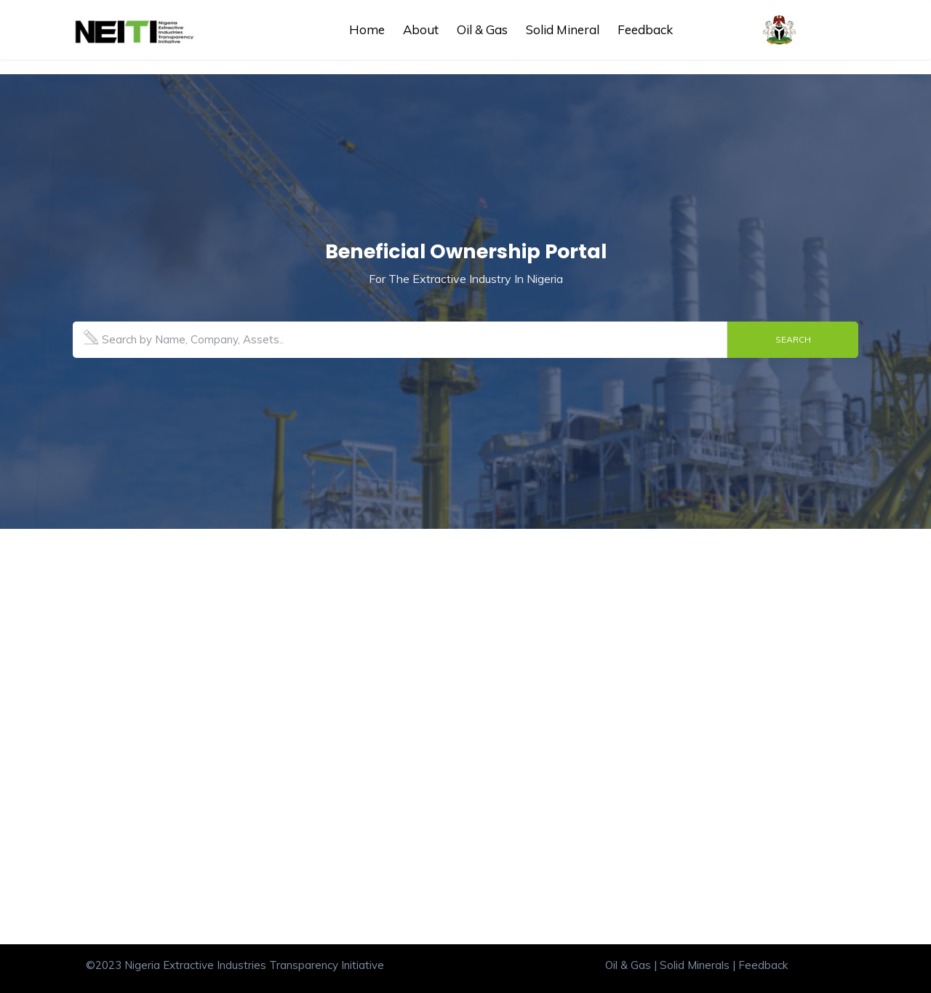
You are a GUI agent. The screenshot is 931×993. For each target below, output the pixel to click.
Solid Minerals (695, 965)
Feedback (645, 29)
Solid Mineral (562, 29)
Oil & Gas (482, 29)
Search (793, 339)
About (421, 29)
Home (367, 29)
